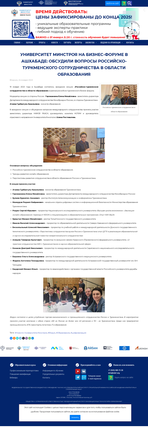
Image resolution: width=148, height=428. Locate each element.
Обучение (30, 42)
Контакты (130, 42)
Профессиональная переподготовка (24, 370)
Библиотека (91, 42)
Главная (18, 42)
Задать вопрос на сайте (123, 377)
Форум (52, 333)
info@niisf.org (114, 373)
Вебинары (14, 377)
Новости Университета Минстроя (31, 333)
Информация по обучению (53, 370)
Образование (63, 333)
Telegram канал (94, 376)
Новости (55, 42)
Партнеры (67, 42)
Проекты (43, 42)
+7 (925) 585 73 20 (115, 370)
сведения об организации (111, 42)
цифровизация (79, 333)
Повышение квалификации (20, 374)
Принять (75, 417)
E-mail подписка (94, 379)
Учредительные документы (53, 374)
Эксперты (78, 42)
